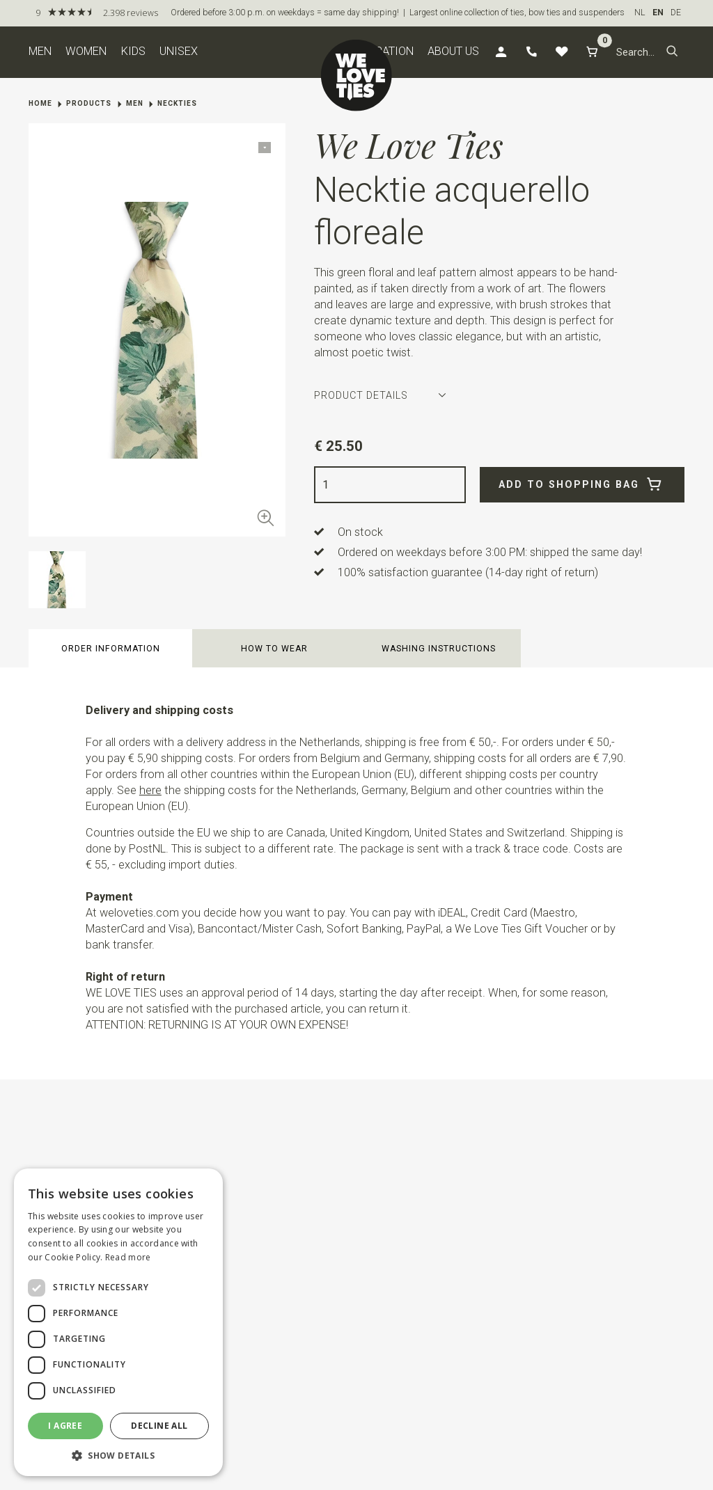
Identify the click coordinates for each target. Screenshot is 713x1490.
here (150, 790)
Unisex (178, 51)
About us (453, 51)
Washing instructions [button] (439, 648)
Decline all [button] (159, 1426)
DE (676, 12)
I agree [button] (65, 1426)
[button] (672, 52)
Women (86, 51)
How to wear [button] (274, 648)
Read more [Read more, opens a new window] (128, 1257)
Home (40, 103)
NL (639, 12)
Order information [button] (110, 648)
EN (658, 12)
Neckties (177, 103)
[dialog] (118, 1322)
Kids (133, 51)
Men (40, 51)
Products (88, 103)
